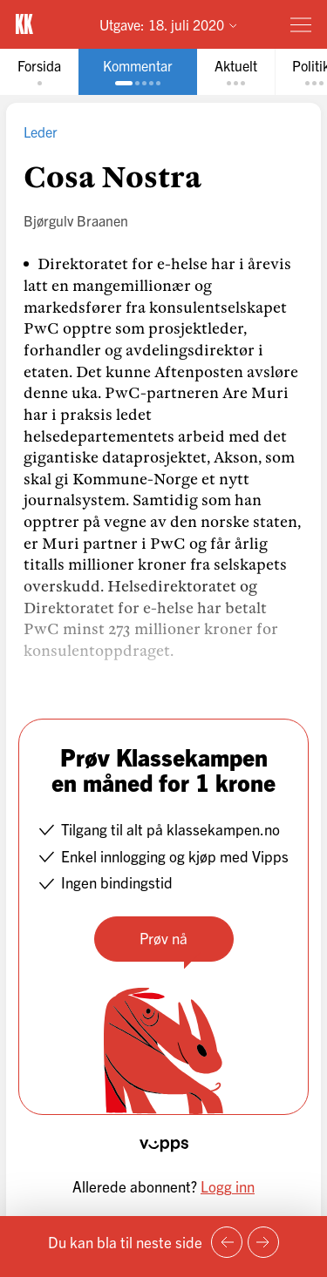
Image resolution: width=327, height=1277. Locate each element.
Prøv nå (163, 938)
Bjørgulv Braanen (76, 220)
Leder (41, 131)
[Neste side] (263, 1242)
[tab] (39, 72)
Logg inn (228, 1186)
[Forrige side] (226, 1242)
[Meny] (300, 24)
